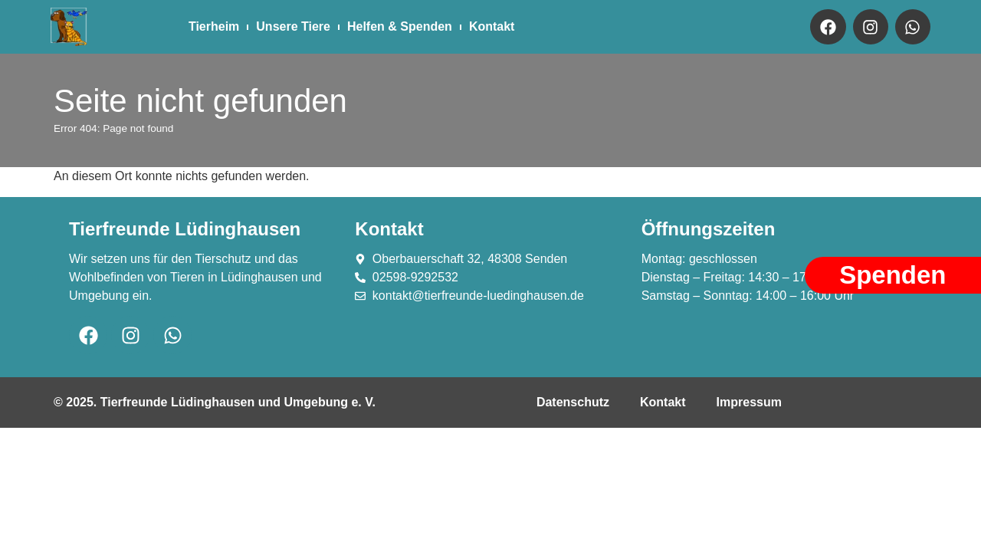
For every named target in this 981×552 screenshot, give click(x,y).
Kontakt (492, 26)
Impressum (749, 402)
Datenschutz (572, 402)
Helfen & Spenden (399, 26)
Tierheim (214, 26)
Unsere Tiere (293, 26)
